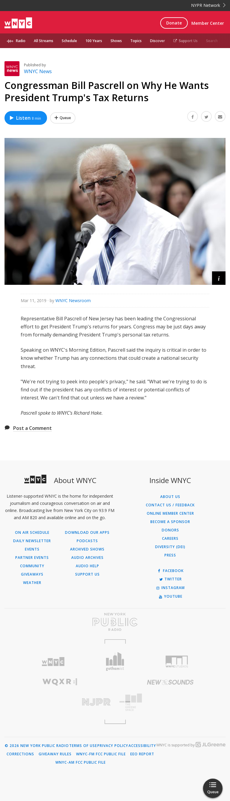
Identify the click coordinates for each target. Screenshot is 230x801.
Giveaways (32, 574)
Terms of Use (83, 746)
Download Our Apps (87, 532)
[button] (219, 278)
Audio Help (87, 566)
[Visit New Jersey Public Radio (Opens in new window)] (59, 702)
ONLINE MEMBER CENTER (170, 513)
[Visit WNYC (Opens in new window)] (53, 661)
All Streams (43, 40)
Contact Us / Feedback (170, 505)
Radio (20, 40)
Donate (174, 23)
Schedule (69, 40)
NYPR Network (208, 5)
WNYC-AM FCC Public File (80, 762)
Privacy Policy (112, 746)
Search (212, 40)
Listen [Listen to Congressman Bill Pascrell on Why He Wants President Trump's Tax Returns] (25, 118)
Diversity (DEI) (170, 547)
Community (32, 566)
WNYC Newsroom (73, 300)
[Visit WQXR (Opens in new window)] (59, 682)
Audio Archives (87, 557)
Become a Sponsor (170, 522)
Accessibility (142, 746)
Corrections (20, 754)
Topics (136, 40)
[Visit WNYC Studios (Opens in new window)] (177, 662)
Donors (170, 530)
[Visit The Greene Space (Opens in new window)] (170, 702)
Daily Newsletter (32, 541)
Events (32, 549)
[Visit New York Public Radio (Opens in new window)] (115, 622)
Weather (32, 583)
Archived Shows (87, 549)
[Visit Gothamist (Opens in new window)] (115, 661)
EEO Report (142, 754)
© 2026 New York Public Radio (37, 746)
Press (170, 555)
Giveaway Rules (55, 754)
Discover (157, 40)
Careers (170, 538)
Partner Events (32, 557)
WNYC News (38, 71)
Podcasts (87, 541)
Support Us (185, 40)
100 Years (93, 40)
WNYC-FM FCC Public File (101, 754)
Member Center (207, 23)
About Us (170, 497)
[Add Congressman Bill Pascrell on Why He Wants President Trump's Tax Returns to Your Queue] (62, 118)
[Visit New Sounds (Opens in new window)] (170, 682)
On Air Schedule (32, 532)
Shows (116, 40)
